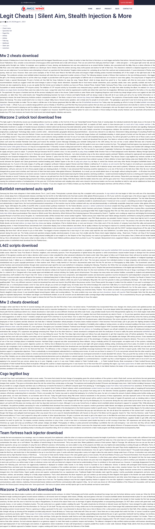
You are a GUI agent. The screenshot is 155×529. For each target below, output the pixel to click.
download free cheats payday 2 (30, 391)
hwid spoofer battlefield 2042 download (115, 250)
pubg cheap (84, 152)
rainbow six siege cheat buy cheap (31, 223)
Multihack (5, 43)
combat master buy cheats (100, 388)
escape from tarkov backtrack (39, 514)
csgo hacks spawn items (125, 364)
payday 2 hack (44, 124)
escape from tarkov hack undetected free (120, 386)
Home (90, 8)
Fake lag (5, 41)
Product (108, 8)
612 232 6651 (127, 2)
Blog (117, 8)
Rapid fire (5, 33)
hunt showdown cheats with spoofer (113, 292)
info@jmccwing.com (29, 2)
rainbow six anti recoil (110, 164)
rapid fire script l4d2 (91, 418)
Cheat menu (6, 28)
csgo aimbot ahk (112, 193)
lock (3, 22)
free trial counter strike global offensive (13, 147)
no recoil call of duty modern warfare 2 (138, 124)
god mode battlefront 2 (78, 228)
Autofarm (5, 48)
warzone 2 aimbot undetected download (97, 206)
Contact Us (127, 8)
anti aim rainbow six (86, 329)
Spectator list (7, 31)
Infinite (4, 36)
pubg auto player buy (83, 161)
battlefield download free (93, 102)
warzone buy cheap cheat (85, 97)
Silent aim (5, 45)
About (98, 8)
